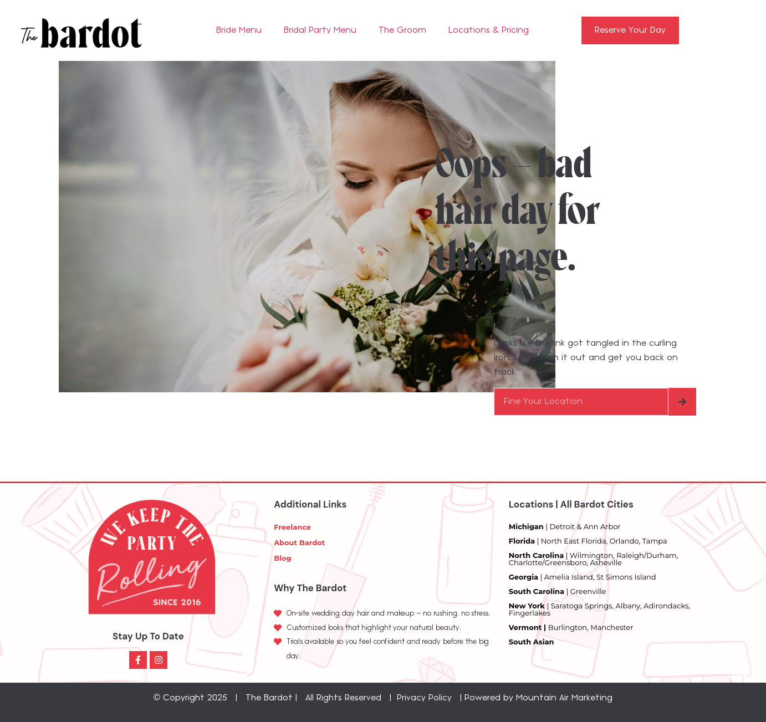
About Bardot (299, 542)
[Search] (682, 402)
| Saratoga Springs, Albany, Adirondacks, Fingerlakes (599, 609)
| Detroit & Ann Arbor (565, 526)
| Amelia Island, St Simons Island (582, 576)
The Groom (402, 30)
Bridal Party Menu (320, 30)
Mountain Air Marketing (564, 698)
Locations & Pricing (488, 30)
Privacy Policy (424, 698)
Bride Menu (239, 30)
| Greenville (557, 591)
